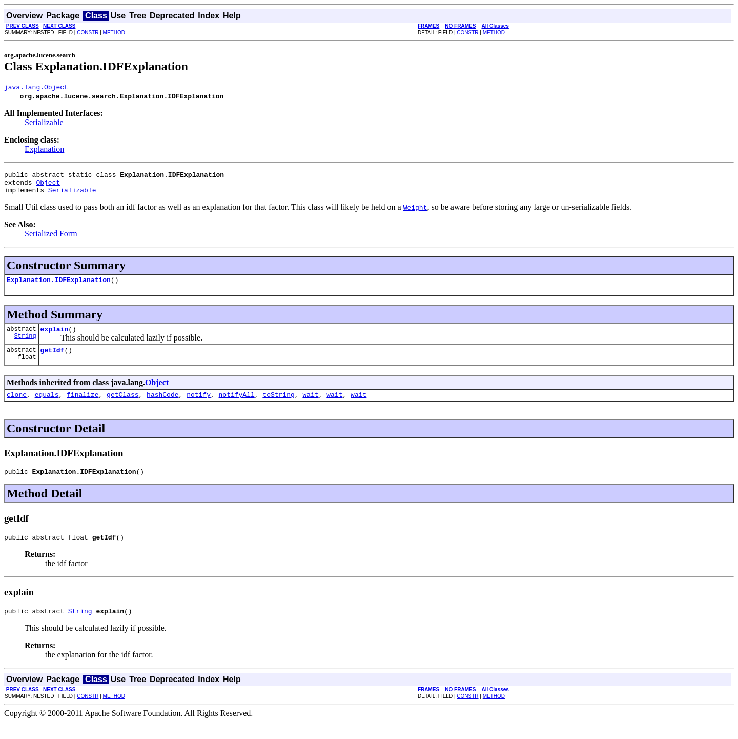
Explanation (44, 150)
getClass (122, 406)
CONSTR (87, 32)
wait (310, 406)
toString (278, 406)
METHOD (114, 32)
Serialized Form (51, 239)
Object (48, 186)
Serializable (44, 123)
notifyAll (237, 406)
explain (54, 338)
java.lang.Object (36, 88)
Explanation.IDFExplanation (59, 287)
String (25, 346)
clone (17, 406)
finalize (82, 406)
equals (47, 406)
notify (199, 406)
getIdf (52, 360)
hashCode (162, 406)
